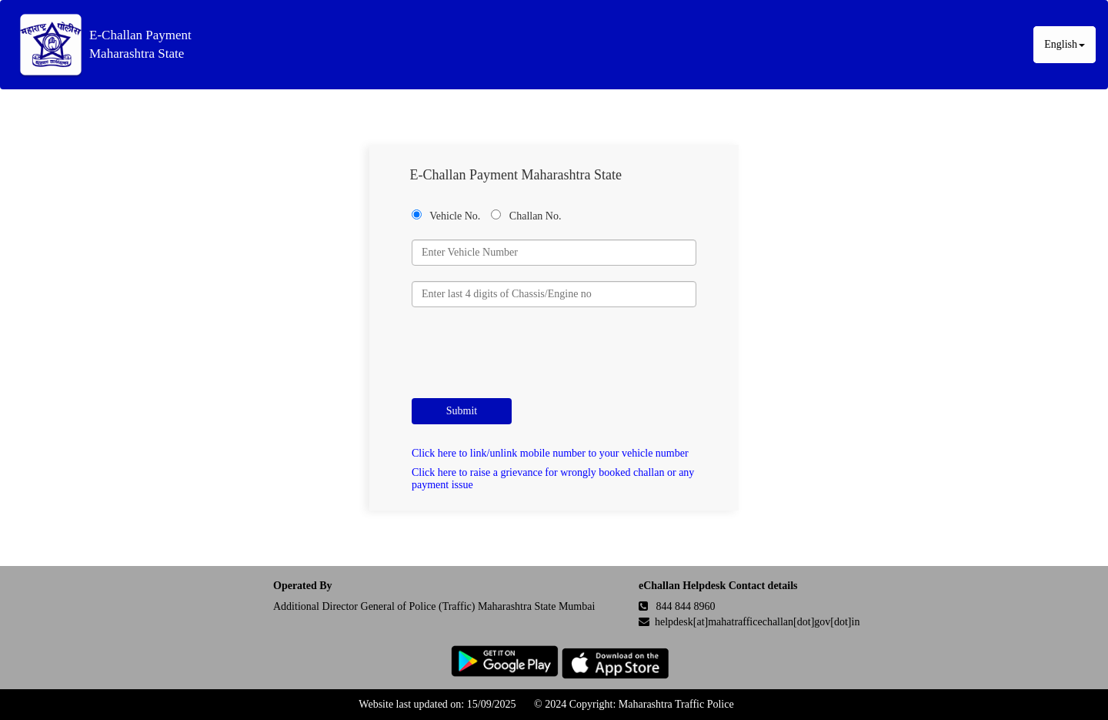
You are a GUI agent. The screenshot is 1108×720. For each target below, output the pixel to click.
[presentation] (529, 353)
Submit (461, 411)
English (1064, 44)
